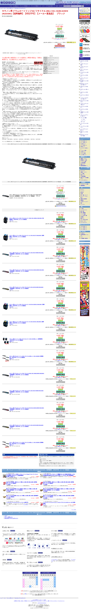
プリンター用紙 (83, 117)
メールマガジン (54, 559)
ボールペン (82, 189)
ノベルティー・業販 (46, 600)
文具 (57, 5)
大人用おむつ (16, 5)
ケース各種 (82, 173)
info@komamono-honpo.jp (41, 602)
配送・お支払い (21, 600)
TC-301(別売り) (25, 504)
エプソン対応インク (84, 145)
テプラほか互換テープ (50, 5)
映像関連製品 (83, 185)
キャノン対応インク (84, 142)
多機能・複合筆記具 (84, 198)
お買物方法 (16, 600)
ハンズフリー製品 (83, 161)
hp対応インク (83, 146)
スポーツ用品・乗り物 (84, 219)
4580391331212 (17, 501)
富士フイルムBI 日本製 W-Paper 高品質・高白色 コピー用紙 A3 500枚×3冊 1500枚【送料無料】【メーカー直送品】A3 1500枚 (21, 490)
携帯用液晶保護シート (84, 165)
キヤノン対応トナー (8, 517)
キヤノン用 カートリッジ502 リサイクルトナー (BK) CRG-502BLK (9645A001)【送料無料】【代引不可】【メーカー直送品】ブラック (26, 219)
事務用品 (82, 200)
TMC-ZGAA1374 (12, 494)
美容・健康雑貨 (83, 212)
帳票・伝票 (83, 121)
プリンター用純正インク (36, 5)
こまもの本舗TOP (35, 599)
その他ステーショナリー (84, 201)
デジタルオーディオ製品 (84, 184)
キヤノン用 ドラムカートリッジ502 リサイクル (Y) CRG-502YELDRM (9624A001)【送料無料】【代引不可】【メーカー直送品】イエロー (26, 288)
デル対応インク (83, 143)
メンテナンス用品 (83, 150)
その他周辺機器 (83, 162)
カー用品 (82, 208)
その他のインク (83, 151)
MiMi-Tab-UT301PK (49, 501)
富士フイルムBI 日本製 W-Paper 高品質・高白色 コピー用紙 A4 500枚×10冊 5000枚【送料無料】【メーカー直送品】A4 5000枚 (58, 490)
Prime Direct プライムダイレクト (11, 518)
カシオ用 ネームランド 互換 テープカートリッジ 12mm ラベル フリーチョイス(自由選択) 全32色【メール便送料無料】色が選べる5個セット (22, 475)
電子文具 (82, 192)
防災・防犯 (82, 211)
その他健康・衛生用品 (84, 238)
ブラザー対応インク (84, 141)
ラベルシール (83, 120)
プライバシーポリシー (54, 600)
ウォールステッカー (84, 222)
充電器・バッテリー (84, 158)
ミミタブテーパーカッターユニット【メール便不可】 (17, 502)
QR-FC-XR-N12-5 (12, 473)
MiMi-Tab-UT (11, 501)
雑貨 (81, 206)
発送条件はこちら (59, 222)
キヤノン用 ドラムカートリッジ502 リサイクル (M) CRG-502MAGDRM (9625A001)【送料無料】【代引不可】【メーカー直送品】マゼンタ (26, 271)
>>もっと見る (73, 509)
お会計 (45, 599)
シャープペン (83, 204)
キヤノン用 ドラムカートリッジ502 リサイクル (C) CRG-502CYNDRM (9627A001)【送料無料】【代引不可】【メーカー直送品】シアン (26, 254)
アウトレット (82, 241)
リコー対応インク (83, 154)
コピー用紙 (83, 119)
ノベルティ (81, 243)
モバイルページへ (61, 600)
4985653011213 (55, 494)
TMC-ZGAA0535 (49, 494)
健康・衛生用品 (82, 231)
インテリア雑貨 (83, 214)
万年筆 (82, 193)
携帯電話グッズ (84, 156)
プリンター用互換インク (25, 5)
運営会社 (26, 600)
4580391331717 (56, 501)
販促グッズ (82, 218)
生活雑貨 (82, 216)
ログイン (81, 10)
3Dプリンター (83, 170)
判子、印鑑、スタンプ (84, 195)
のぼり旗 (60, 5)
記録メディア (83, 164)
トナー (43, 5)
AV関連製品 (83, 182)
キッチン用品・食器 (84, 215)
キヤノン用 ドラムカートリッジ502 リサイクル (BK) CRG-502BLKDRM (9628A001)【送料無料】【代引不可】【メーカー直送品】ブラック (26, 374)
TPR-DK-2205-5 (49, 473)
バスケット (41, 599)
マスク (11, 5)
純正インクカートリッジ (84, 224)
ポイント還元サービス (32, 600)
